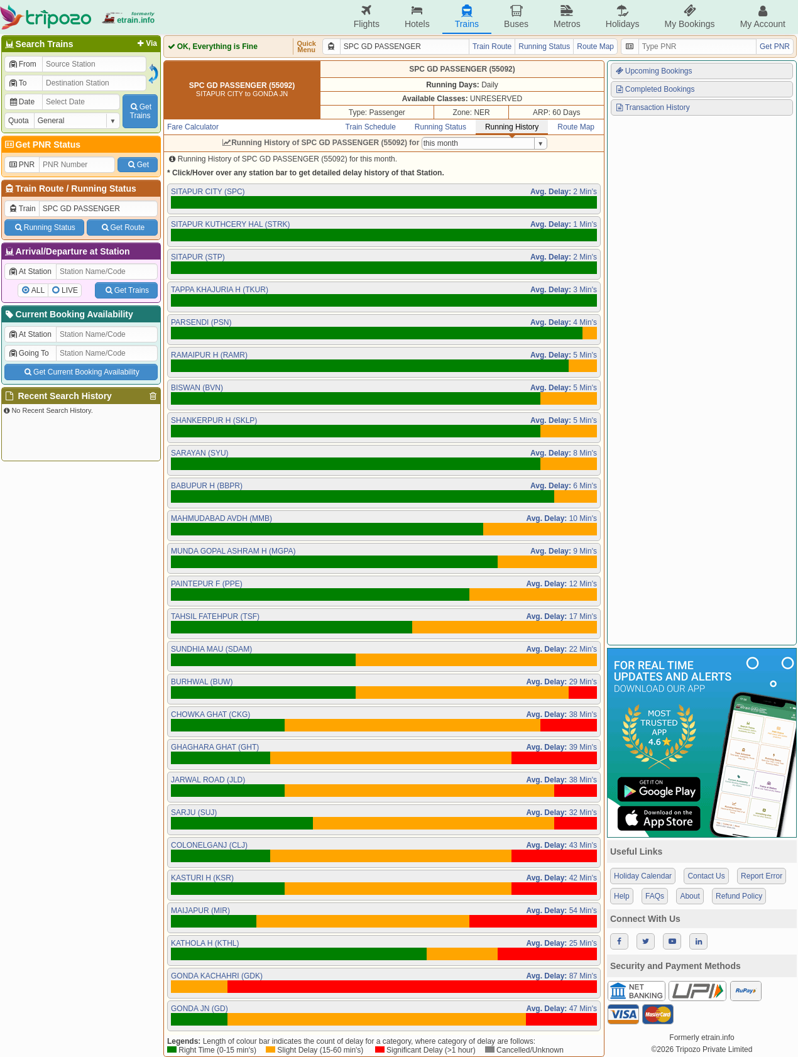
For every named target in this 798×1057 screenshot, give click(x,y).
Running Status (103, 188)
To (17, 83)
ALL (38, 290)
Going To (28, 353)
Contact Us (705, 876)
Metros (567, 16)
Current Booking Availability (68, 314)
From (22, 64)
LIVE (70, 290)
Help (622, 896)
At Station (30, 271)
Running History (511, 127)
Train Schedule (371, 127)
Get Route (122, 227)
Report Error (761, 876)
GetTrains (140, 111)
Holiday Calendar (643, 876)
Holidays (623, 16)
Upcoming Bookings (653, 71)
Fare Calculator (193, 127)
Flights (367, 16)
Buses (516, 16)
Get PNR (775, 46)
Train (22, 208)
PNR (21, 164)
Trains (467, 16)
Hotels (417, 16)
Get (137, 164)
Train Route (40, 188)
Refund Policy (739, 896)
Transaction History (652, 107)
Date (21, 101)
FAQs (654, 896)
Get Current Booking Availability (81, 372)
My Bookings (689, 16)
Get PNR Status (41, 145)
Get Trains (126, 290)
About (689, 896)
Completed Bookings (655, 89)
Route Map (595, 46)
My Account (762, 16)
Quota (18, 120)
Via (146, 43)
